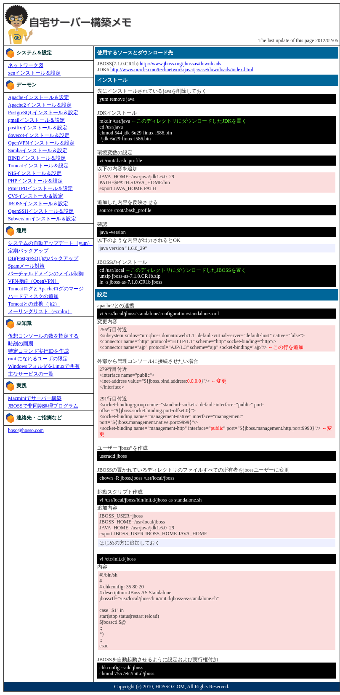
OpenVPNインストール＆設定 (41, 143)
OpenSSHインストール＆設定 (41, 211)
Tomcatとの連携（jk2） (34, 304)
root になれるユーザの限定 (38, 359)
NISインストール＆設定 (34, 173)
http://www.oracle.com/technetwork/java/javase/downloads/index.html (181, 69)
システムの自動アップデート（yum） (50, 243)
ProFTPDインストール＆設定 (40, 188)
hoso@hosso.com (26, 430)
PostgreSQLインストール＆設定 (43, 112)
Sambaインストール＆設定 (37, 150)
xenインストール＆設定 (34, 73)
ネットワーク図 (25, 65)
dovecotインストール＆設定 (38, 135)
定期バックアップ (28, 251)
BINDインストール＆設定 (37, 158)
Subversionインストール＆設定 (42, 219)
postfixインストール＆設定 (37, 128)
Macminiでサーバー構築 (34, 398)
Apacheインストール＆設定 (38, 97)
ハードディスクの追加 (33, 296)
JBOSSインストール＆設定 (38, 204)
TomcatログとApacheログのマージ (46, 289)
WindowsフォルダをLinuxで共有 (44, 366)
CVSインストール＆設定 (35, 196)
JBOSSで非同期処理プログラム (43, 406)
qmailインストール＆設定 (36, 120)
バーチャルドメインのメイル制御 (46, 273)
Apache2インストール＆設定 (40, 105)
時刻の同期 (20, 343)
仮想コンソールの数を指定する (43, 336)
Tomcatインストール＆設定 (38, 166)
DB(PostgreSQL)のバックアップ (43, 258)
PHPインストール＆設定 (35, 181)
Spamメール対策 (26, 266)
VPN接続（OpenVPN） (33, 281)
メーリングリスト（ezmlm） (40, 311)
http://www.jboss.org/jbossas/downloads (180, 64)
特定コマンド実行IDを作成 (38, 351)
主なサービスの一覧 (30, 374)
